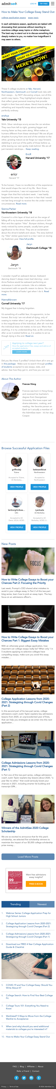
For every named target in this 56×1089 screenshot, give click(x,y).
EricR (28, 154)
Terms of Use (14, 1087)
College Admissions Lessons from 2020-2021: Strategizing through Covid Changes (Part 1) (27, 766)
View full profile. (26, 239)
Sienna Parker (8, 208)
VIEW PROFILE (16, 487)
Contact (35, 1071)
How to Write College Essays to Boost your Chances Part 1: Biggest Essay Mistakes (27, 639)
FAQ (15, 1066)
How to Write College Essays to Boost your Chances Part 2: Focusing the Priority (27, 581)
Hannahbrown (9, 299)
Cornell (34, 92)
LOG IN (33, 4)
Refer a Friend (23, 1071)
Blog (22, 1066)
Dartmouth (21, 92)
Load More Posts (28, 856)
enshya (5, 115)
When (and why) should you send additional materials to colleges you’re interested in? (27, 1028)
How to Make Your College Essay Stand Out (28, 1036)
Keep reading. (32, 149)
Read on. (30, 336)
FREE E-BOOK (36, 884)
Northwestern (7, 92)
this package (10, 364)
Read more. (21, 203)
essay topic (33, 17)
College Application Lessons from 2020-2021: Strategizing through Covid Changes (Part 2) (27, 702)
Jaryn (29, 244)
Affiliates (31, 1066)
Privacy (3, 1087)
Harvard (36, 89)
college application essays (13, 17)
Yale (30, 89)
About (40, 1066)
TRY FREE (43, 4)
